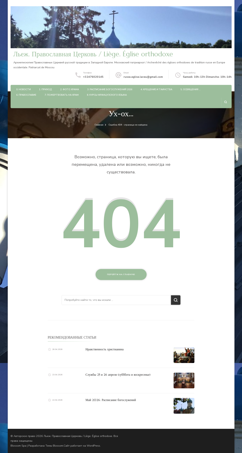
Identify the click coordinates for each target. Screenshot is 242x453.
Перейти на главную (121, 274)
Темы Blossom (54, 446)
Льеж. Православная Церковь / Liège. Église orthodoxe (93, 54)
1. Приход (45, 89)
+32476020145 (93, 77)
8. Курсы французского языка (107, 94)
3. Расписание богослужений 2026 (109, 89)
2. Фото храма (69, 89)
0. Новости (23, 89)
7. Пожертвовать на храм (62, 94)
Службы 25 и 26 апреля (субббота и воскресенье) (118, 374)
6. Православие (26, 94)
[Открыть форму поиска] (225, 102)
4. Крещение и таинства (156, 89)
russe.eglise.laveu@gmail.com (143, 77)
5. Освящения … (191, 89)
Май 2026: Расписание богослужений (111, 400)
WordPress (93, 446)
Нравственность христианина (105, 349)
